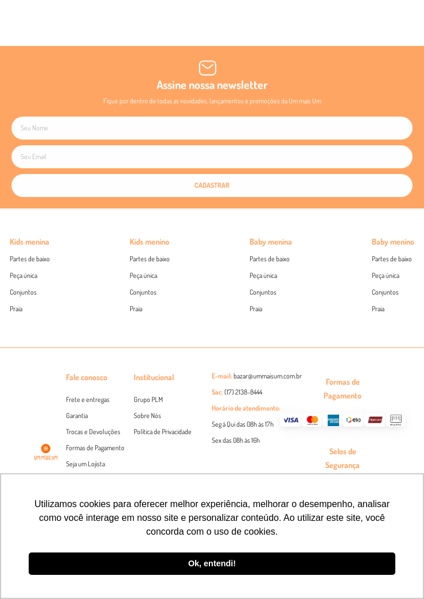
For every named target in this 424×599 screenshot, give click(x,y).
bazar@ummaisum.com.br (268, 376)
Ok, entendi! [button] (212, 563)
